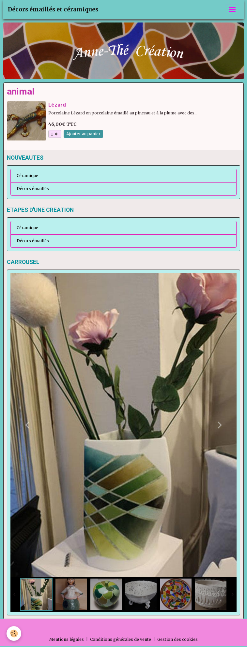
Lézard (57, 104)
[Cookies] (14, 633)
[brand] (53, 9)
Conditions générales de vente (120, 639)
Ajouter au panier (83, 133)
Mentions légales (66, 639)
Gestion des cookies (177, 639)
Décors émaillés (33, 188)
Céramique (27, 175)
